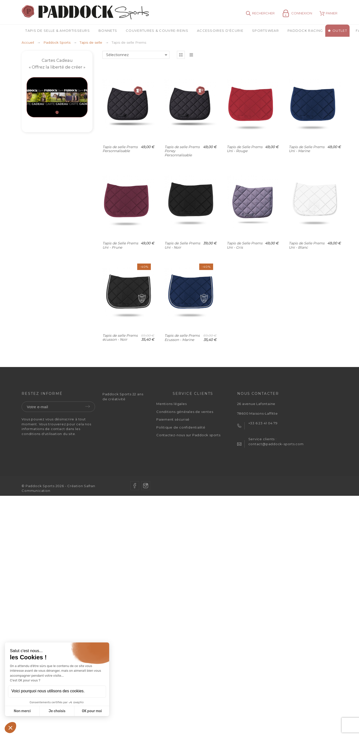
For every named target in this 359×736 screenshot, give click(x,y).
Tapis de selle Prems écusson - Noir (120, 337)
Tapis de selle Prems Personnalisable (120, 149)
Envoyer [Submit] (87, 406)
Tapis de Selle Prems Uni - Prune (120, 245)
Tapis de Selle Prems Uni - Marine (307, 149)
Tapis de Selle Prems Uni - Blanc (307, 245)
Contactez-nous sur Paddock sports (188, 435)
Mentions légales (171, 404)
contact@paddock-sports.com (276, 444)
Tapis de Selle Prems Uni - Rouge (244, 149)
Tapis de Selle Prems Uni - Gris (244, 245)
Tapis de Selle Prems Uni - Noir (182, 245)
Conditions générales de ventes (184, 412)
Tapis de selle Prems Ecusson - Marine (182, 337)
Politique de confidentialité (180, 427)
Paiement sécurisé (173, 419)
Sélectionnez (117, 55)
